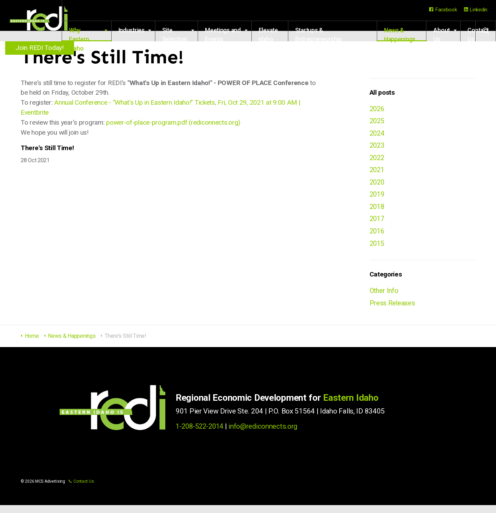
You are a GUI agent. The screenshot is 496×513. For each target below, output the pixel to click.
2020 (378, 186)
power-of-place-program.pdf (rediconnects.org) (173, 122)
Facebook (443, 10)
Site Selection (191, 34)
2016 (378, 237)
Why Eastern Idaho (100, 34)
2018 (378, 211)
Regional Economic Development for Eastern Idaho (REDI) (41, 20)
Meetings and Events (236, 34)
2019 (378, 199)
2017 (378, 224)
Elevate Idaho (281, 34)
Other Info (385, 298)
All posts (382, 92)
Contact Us (81, 489)
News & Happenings (403, 34)
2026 (378, 109)
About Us (441, 34)
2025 (378, 122)
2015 (378, 250)
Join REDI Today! (41, 48)
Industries (148, 30)
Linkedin (475, 10)
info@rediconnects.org (267, 434)
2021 (378, 173)
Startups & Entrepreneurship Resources (329, 34)
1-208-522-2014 (201, 434)
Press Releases (393, 310)
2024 (378, 134)
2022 (378, 160)
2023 (378, 147)
